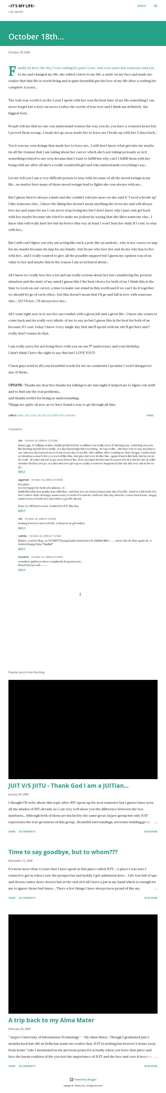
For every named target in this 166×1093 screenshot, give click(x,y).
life (27, 415)
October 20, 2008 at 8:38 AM (47, 479)
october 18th (56, 415)
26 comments (27, 897)
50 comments (27, 831)
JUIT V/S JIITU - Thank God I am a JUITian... (68, 785)
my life (41, 415)
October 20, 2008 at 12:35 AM (41, 440)
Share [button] (150, 415)
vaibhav (70, 415)
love (33, 415)
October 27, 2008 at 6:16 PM (47, 556)
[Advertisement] (83, 642)
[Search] (141, 6)
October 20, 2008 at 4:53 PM (40, 518)
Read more (151, 831)
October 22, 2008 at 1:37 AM (45, 535)
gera (20, 415)
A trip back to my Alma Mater (51, 1020)
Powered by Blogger (83, 1079)
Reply (22, 472)
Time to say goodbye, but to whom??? (63, 852)
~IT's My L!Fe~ (21, 5)
